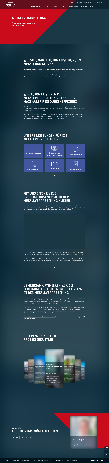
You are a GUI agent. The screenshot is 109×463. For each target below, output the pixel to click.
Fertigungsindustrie (73, 6)
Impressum (16, 460)
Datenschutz (25, 460)
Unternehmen (79, 2)
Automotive (46, 6)
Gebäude (54, 6)
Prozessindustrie (35, 6)
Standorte (90, 2)
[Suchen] (100, 2)
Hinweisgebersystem (71, 460)
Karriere (85, 2)
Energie (62, 6)
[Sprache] (102, 2)
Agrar (101, 6)
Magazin (73, 2)
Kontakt (96, 2)
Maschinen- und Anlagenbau (89, 6)
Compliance (59, 460)
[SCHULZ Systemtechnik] (10, 4)
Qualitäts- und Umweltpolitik (45, 460)
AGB (33, 460)
